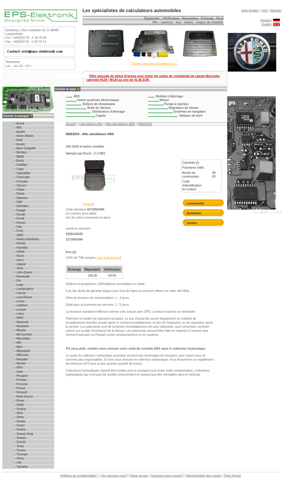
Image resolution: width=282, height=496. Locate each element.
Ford (18, 230)
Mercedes (22, 338)
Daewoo (21, 197)
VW (17, 462)
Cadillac (20, 164)
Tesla (19, 446)
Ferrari (19, 222)
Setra (19, 417)
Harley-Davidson (26, 239)
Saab (19, 404)
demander (195, 213)
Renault (20, 392)
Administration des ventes (203, 475)
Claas (19, 189)
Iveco (19, 260)
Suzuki (20, 441)
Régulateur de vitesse (183, 107)
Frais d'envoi (232, 475)
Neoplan (21, 359)
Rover (19, 400)
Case (19, 169)
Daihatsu (21, 206)
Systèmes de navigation (189, 111)
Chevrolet (22, 177)
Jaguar (20, 264)
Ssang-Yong (23, 433)
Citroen (20, 185)
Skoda (19, 421)
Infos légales (250, 10)
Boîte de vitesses (99, 107)
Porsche (21, 384)
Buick (19, 160)
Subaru (20, 437)
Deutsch (266, 20)
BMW (19, 156)
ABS (77, 96)
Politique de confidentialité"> (79, 475)
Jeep (18, 268)
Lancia (19, 292)
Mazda (20, 330)
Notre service (139, 475)
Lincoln (20, 309)
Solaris (20, 429)
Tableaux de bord (190, 115)
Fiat (18, 226)
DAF (18, 202)
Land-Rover (23, 297)
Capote (101, 115)
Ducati (19, 214)
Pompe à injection (176, 104)
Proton (19, 388)
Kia (17, 280)
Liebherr (21, 305)
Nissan (20, 363)
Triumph (20, 454)
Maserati (21, 322)
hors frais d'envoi (108, 257)
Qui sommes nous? (114, 475)
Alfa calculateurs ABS (120, 124)
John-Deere (23, 272)
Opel (18, 371)
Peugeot (21, 375)
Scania (20, 409)
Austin (19, 144)
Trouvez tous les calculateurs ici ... (154, 63)
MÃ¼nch (21, 355)
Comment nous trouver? (167, 475)
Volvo (19, 458)
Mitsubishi (22, 351)
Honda (19, 243)
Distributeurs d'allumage (108, 111)
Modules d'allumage (169, 96)
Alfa (18, 127)
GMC (19, 235)
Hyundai (21, 247)
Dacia (19, 193)
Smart (19, 425)
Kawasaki (22, 276)
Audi (18, 139)
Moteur (164, 100)
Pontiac (20, 379)
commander (195, 203)
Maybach (21, 326)
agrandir (88, 204)
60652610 (145, 124)
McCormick (23, 334)
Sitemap (275, 10)
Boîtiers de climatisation (99, 104)
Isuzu (19, 255)
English (267, 24)
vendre (192, 223)
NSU (18, 367)
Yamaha (21, 466)
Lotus (19, 313)
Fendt (19, 218)
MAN (18, 317)
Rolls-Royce (23, 396)
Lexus (19, 301)
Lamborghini (23, 288)
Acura (19, 123)
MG (17, 342)
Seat (18, 413)
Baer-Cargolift (24, 148)
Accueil (71, 124)
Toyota (19, 450)
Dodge (19, 210)
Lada (18, 284)
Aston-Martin (24, 135)
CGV (264, 10)
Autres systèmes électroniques (98, 100)
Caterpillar (22, 173)
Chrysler (21, 181)
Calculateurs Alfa (90, 124)
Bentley (20, 152)
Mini (18, 346)
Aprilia (19, 131)
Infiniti (19, 251)
